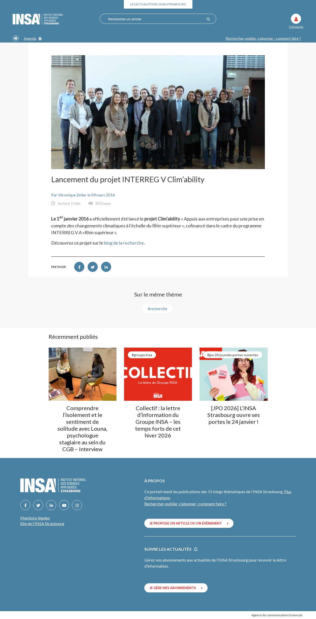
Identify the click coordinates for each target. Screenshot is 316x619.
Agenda (33, 38)
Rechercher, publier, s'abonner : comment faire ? (263, 38)
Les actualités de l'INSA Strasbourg (158, 4)
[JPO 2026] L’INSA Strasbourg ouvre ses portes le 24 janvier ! (233, 415)
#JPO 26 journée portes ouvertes (232, 355)
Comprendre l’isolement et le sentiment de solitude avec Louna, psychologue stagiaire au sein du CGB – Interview (82, 428)
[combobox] (155, 19)
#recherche (157, 308)
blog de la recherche (124, 243)
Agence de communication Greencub (276, 615)
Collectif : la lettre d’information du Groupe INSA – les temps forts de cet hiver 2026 (158, 422)
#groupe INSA (142, 355)
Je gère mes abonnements (176, 588)
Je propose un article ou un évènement (188, 523)
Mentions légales (35, 517)
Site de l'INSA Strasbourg (42, 523)
